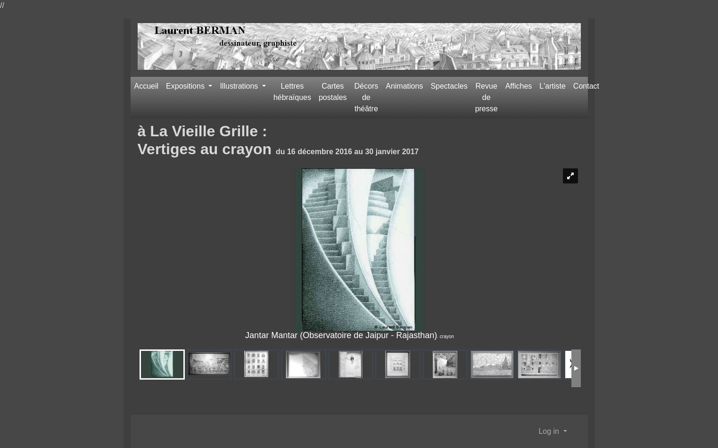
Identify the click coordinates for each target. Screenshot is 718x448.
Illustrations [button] (240, 86)
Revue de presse (486, 97)
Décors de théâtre (367, 97)
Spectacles (448, 86)
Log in (549, 431)
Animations (404, 86)
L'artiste (552, 86)
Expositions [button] (186, 86)
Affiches (518, 86)
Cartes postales (333, 91)
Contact (586, 86)
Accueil (146, 86)
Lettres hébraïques (292, 91)
